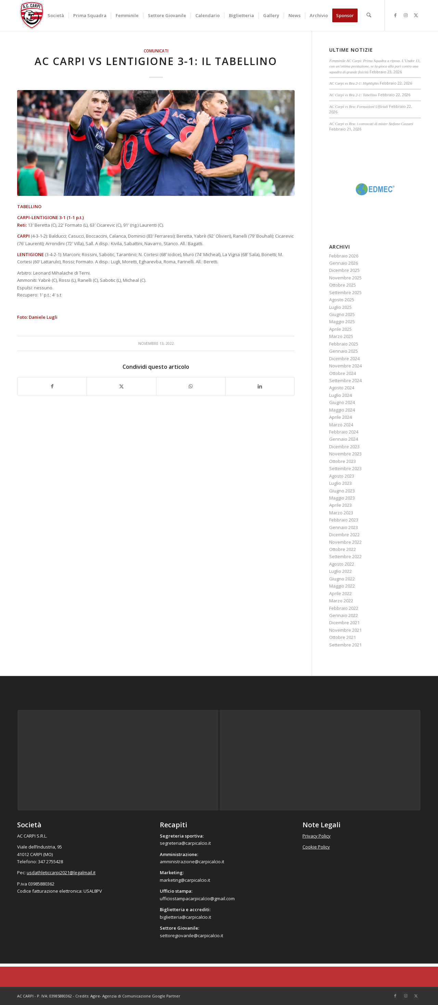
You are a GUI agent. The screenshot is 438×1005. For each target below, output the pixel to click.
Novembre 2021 (345, 630)
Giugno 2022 (342, 579)
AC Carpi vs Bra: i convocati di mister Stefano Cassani (371, 124)
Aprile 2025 (340, 329)
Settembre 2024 (345, 380)
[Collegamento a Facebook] (395, 15)
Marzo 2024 (341, 425)
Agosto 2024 (341, 388)
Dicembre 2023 (344, 446)
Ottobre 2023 (342, 461)
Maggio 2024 (342, 410)
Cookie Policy (316, 847)
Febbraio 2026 (343, 256)
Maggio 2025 (342, 321)
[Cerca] (369, 15)
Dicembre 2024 (344, 358)
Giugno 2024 (342, 402)
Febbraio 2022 (343, 608)
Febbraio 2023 (343, 520)
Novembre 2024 (345, 366)
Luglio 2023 (340, 483)
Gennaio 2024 (343, 439)
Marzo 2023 (341, 513)
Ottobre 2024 (342, 373)
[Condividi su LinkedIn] (260, 386)
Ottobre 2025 (342, 285)
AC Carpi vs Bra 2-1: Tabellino (353, 95)
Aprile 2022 (340, 593)
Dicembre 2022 (344, 534)
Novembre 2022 (345, 542)
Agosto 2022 (341, 564)
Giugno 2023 (342, 491)
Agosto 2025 (341, 300)
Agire (95, 995)
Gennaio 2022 (343, 615)
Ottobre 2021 (342, 637)
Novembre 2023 (345, 454)
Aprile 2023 (340, 505)
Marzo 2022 (341, 601)
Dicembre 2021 (344, 622)
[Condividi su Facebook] (52, 386)
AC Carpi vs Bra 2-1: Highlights (354, 83)
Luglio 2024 (340, 395)
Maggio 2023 (342, 498)
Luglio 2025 (340, 307)
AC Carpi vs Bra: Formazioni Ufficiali (358, 106)
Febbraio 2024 (343, 432)
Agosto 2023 (341, 476)
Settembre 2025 (345, 292)
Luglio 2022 (340, 571)
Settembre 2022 (345, 556)
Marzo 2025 (341, 336)
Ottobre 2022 (342, 549)
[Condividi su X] (121, 386)
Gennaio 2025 (343, 351)
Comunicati (156, 50)
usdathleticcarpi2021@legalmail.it (61, 872)
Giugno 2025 (342, 314)
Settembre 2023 (345, 468)
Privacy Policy (316, 836)
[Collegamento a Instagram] (405, 15)
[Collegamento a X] (416, 15)
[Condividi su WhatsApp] (190, 386)
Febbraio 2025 (343, 344)
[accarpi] (32, 15)
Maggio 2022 (342, 586)
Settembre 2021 (345, 645)
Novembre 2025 (345, 278)
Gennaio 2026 (343, 263)
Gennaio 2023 (343, 527)
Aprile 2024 (340, 417)
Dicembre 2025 (344, 270)
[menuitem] (56, 15)
